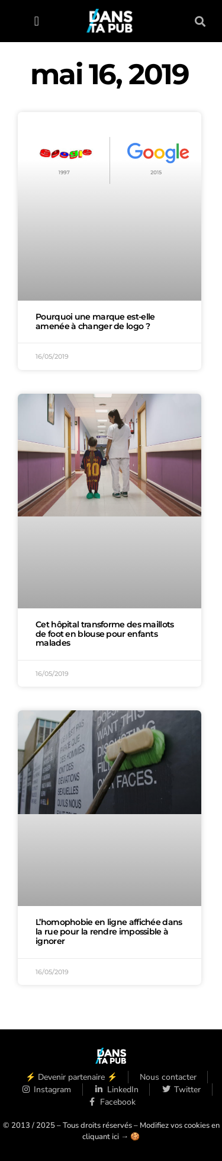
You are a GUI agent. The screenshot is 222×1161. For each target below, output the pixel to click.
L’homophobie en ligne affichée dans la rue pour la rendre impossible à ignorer (109, 931)
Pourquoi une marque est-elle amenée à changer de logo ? (95, 321)
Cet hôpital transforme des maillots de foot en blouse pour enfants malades (105, 634)
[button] (36, 21)
